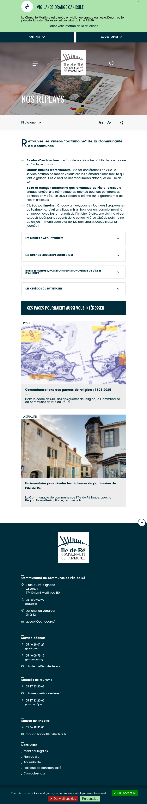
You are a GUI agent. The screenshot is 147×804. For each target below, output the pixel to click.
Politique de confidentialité (42, 768)
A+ (101, 123)
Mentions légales (36, 751)
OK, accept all (124, 793)
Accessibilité (32, 762)
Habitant (37, 37)
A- (109, 123)
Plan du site (32, 757)
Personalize (90, 798)
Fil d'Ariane (31, 122)
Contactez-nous (34, 773)
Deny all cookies (63, 798)
